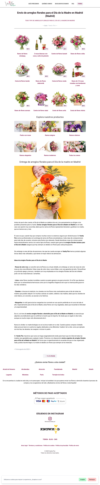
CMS (55, 439)
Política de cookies (49, 445)
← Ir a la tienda (50, 356)
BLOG (51, 439)
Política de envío (74, 445)
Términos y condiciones (35, 445)
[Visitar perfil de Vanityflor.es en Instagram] (50, 418)
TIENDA (45, 439)
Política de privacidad (62, 445)
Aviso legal (24, 445)
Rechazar (92, 479)
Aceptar (82, 479)
